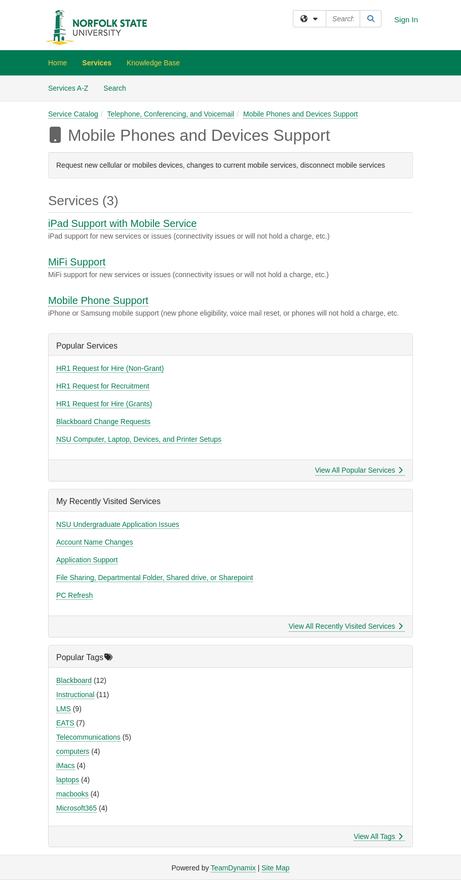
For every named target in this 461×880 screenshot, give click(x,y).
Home (57, 63)
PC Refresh (74, 595)
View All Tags (378, 836)
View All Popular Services (359, 470)
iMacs (65, 765)
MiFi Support (76, 261)
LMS (63, 709)
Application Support (87, 560)
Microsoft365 (76, 808)
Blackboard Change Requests (103, 421)
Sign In (406, 19)
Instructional (75, 695)
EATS (65, 723)
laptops (67, 780)
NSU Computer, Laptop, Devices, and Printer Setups (138, 439)
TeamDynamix (233, 868)
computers (72, 751)
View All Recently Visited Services (346, 626)
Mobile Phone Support (98, 300)
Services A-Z (68, 88)
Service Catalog (73, 114)
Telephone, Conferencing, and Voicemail (171, 114)
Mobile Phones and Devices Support (300, 114)
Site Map (275, 868)
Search (118, 87)
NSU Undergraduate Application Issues (117, 524)
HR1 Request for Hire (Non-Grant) (110, 368)
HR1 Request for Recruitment (102, 386)
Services (96, 63)
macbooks (72, 794)
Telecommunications (88, 737)
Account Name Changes (94, 542)
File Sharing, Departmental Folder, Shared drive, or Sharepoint (154, 577)
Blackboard (74, 680)
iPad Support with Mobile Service (122, 223)
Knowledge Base (153, 63)
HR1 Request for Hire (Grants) (104, 404)
